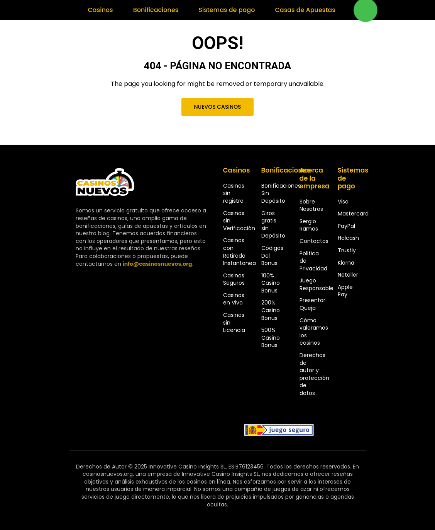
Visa (343, 201)
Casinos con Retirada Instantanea (239, 251)
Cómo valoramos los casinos (314, 331)
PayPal (346, 226)
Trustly (347, 250)
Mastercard (353, 213)
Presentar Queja (312, 304)
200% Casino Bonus (270, 310)
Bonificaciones (156, 9)
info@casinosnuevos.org (157, 264)
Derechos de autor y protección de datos (314, 374)
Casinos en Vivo (233, 299)
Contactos (314, 241)
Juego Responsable (316, 284)
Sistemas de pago (226, 9)
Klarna (346, 263)
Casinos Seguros (234, 279)
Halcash (348, 238)
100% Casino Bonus (270, 283)
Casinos (100, 9)
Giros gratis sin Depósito (273, 224)
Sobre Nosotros (311, 205)
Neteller (348, 275)
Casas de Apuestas (305, 9)
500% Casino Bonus (270, 337)
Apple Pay (345, 291)
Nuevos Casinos (217, 107)
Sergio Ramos (309, 225)
